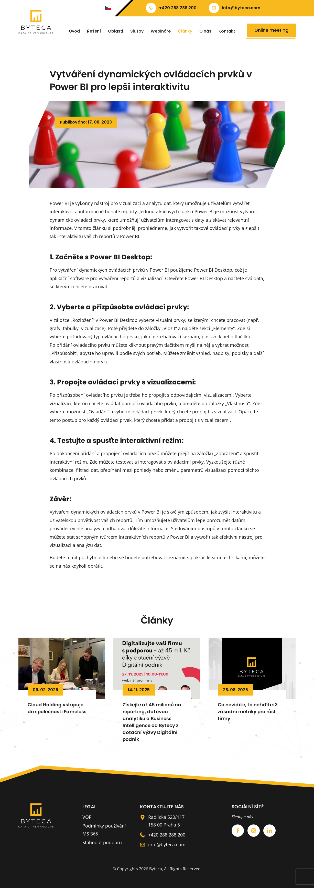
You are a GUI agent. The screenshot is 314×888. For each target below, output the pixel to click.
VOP (87, 817)
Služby (137, 31)
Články (185, 31)
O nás (205, 31)
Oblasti (115, 31)
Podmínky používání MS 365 (104, 830)
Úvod (74, 31)
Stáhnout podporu (102, 842)
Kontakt (227, 31)
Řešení (94, 31)
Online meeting (271, 30)
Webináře (161, 31)
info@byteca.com (167, 844)
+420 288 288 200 (166, 835)
